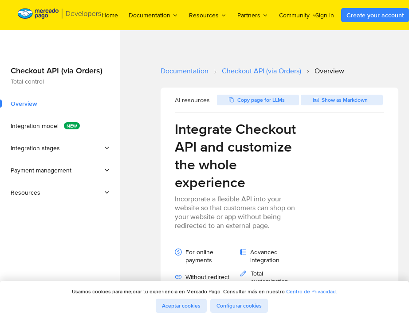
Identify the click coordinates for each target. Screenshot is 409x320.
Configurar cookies (239, 306)
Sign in (324, 15)
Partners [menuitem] (252, 15)
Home (110, 15)
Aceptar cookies (181, 306)
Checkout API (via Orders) (261, 71)
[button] (60, 148)
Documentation (184, 71)
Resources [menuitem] (208, 15)
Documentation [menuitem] (153, 15)
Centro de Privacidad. (311, 291)
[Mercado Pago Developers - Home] (60, 15)
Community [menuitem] (298, 15)
